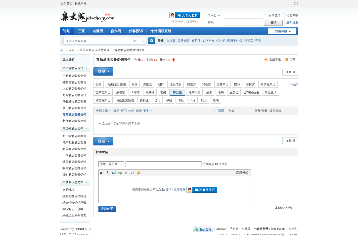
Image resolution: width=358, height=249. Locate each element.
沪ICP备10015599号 (284, 229)
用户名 (211, 15)
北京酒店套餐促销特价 (74, 121)
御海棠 (171, 40)
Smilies (138, 172)
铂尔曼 (220, 40)
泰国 (134, 84)
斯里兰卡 (271, 92)
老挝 (163, 92)
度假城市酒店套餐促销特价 (74, 102)
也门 (157, 100)
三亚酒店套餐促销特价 (74, 76)
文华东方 (208, 40)
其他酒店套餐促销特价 (74, 175)
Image (113, 172)
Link (119, 172)
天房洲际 (183, 40)
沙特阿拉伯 (251, 92)
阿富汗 (191, 84)
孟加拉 (233, 92)
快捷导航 (281, 31)
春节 (258, 40)
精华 (139, 110)
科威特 (149, 92)
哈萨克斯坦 (268, 84)
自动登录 (272, 15)
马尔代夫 (194, 92)
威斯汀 (195, 40)
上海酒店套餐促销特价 (74, 89)
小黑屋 (246, 229)
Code (132, 172)
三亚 (81, 31)
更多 (146, 110)
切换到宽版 (295, 3)
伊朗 (169, 100)
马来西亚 (116, 84)
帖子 (136, 41)
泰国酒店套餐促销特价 (74, 149)
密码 (211, 22)
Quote (126, 172)
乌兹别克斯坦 (125, 100)
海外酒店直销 (160, 31)
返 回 (292, 72)
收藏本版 (275, 59)
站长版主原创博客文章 (74, 216)
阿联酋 (206, 84)
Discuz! (79, 229)
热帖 (131, 110)
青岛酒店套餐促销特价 (129, 50)
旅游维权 (68, 190)
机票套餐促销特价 (74, 196)
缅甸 (221, 92)
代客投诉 (136, 31)
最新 (116, 110)
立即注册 (292, 22)
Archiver (221, 229)
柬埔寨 (120, 92)
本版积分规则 (284, 208)
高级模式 (242, 172)
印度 (181, 100)
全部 (98, 84)
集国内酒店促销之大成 (94, 50)
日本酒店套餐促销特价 (74, 156)
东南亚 (147, 84)
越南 (216, 100)
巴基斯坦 (222, 84)
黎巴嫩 (177, 92)
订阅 (293, 59)
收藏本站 (81, 3)
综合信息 (175, 84)
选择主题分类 (109, 164)
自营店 (97, 31)
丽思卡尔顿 (234, 40)
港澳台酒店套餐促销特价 (74, 83)
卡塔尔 (135, 92)
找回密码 (292, 15)
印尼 (192, 100)
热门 (124, 110)
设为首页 (67, 3)
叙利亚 (144, 100)
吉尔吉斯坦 (102, 92)
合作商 (116, 31)
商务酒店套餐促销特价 (74, 95)
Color (107, 172)
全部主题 (102, 110)
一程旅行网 (62, 50)
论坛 (66, 31)
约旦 (204, 100)
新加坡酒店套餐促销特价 (74, 136)
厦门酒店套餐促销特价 (74, 108)
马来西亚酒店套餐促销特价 (74, 143)
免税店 (248, 40)
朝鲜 (161, 84)
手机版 (234, 229)
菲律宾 (250, 84)
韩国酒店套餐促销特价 (74, 162)
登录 (169, 189)
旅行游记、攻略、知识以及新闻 (74, 209)
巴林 (237, 84)
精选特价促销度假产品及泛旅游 (74, 203)
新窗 (221, 110)
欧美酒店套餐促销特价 (74, 168)
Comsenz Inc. (82, 234)
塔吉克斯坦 (102, 100)
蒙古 (209, 92)
